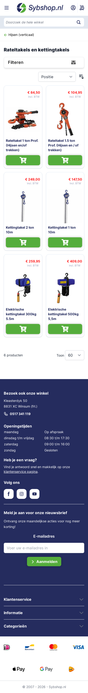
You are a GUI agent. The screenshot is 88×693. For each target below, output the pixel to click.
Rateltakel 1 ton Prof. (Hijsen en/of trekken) (22, 145)
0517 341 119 (17, 414)
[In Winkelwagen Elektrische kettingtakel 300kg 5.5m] (23, 329)
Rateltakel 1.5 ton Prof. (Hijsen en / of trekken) (63, 145)
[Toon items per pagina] (74, 355)
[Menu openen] (6, 8)
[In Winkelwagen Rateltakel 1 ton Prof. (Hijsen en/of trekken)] (23, 160)
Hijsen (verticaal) (19, 35)
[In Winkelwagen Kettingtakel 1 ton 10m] (65, 242)
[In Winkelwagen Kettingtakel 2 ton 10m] (23, 242)
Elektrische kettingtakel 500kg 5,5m (63, 314)
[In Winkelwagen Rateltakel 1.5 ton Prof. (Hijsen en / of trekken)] (65, 160)
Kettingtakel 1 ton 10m (62, 229)
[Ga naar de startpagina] (40, 8)
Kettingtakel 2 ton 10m (20, 229)
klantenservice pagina (21, 472)
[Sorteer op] (57, 77)
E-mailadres (44, 536)
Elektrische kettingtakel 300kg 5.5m (21, 314)
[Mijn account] (73, 7)
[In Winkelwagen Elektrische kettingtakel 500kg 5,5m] (65, 329)
